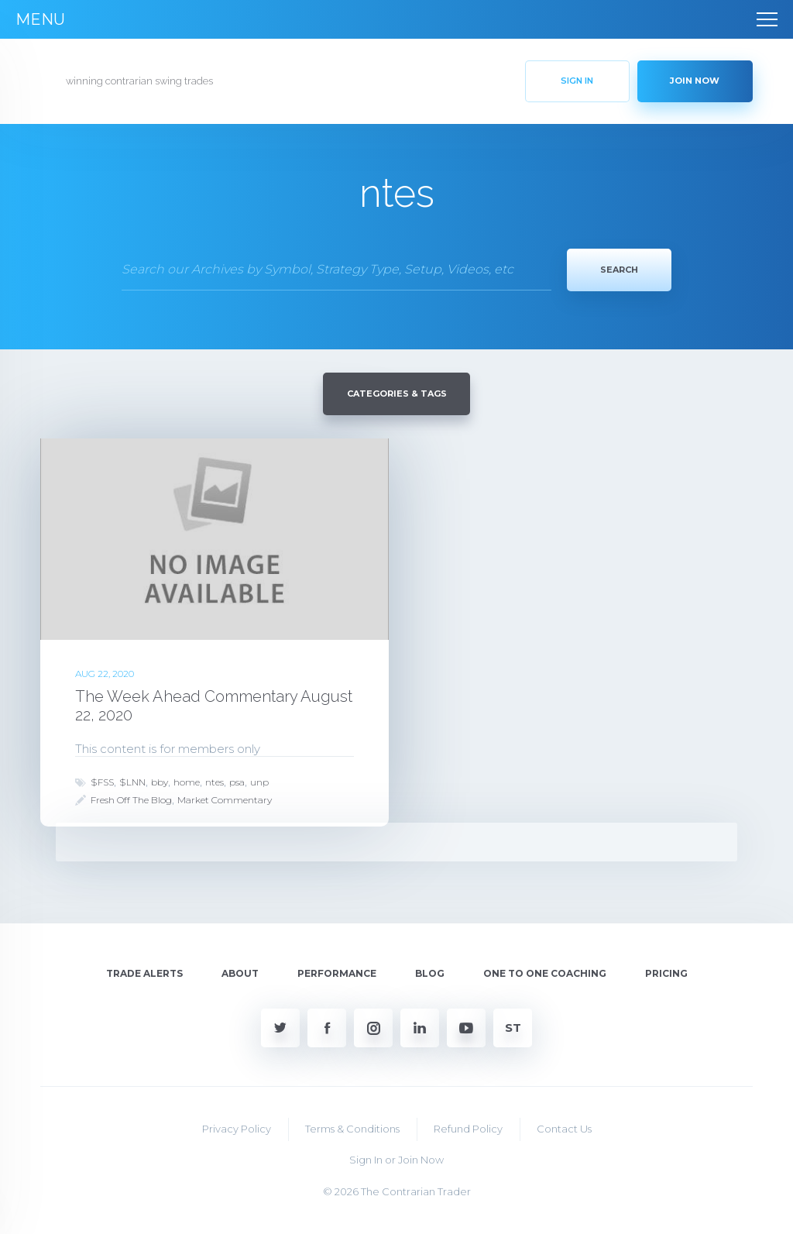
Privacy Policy (236, 1128)
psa (237, 781)
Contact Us (564, 1128)
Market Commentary (224, 799)
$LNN (132, 781)
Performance (336, 973)
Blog (430, 973)
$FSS (102, 781)
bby (159, 781)
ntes (214, 781)
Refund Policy (468, 1128)
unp (259, 781)
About (240, 973)
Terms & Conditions (352, 1128)
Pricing (666, 973)
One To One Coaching (544, 973)
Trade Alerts (144, 973)
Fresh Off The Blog (131, 799)
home (186, 781)
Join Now (421, 1159)
